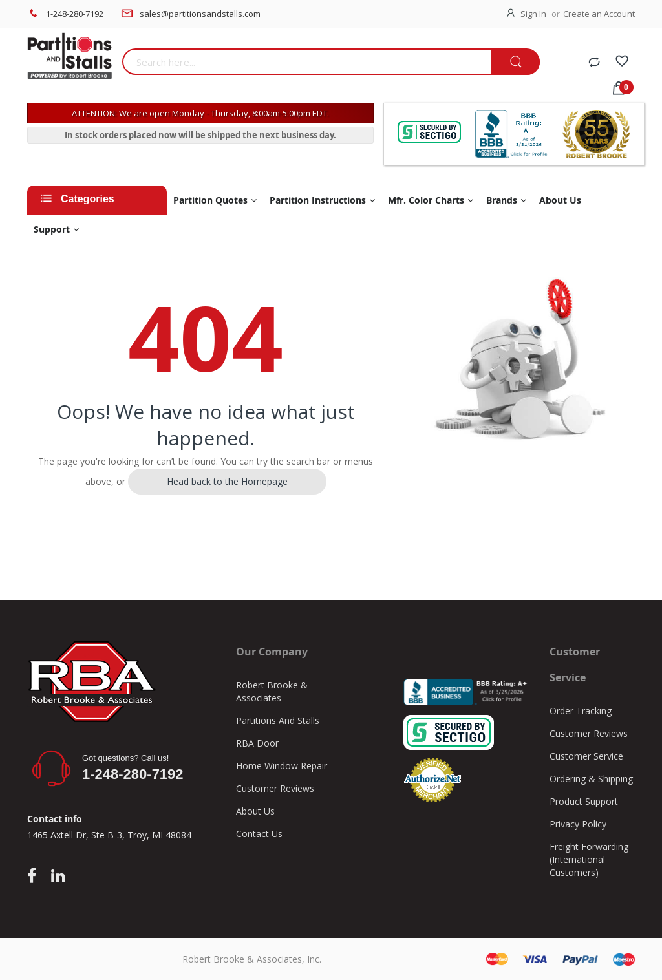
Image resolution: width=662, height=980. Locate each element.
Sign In (533, 13)
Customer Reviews (275, 788)
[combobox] (307, 62)
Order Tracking (581, 711)
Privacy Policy (578, 824)
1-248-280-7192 (74, 13)
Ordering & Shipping (591, 778)
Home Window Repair (281, 766)
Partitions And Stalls (277, 720)
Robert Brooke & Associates (272, 691)
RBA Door (257, 743)
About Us (255, 811)
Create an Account (599, 13)
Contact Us (259, 833)
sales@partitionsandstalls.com (200, 13)
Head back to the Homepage (227, 481)
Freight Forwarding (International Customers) (589, 859)
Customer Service (586, 756)
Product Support (584, 801)
